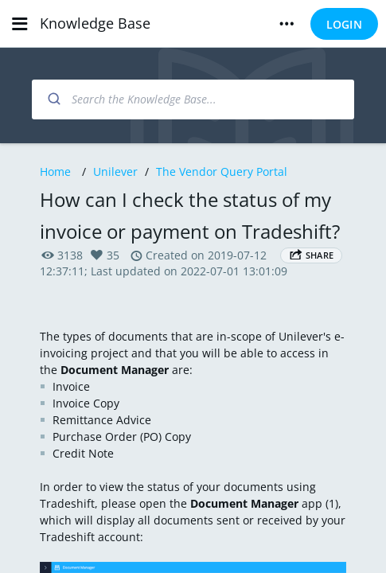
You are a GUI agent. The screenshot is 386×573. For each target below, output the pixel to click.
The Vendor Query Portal (221, 171)
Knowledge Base (95, 23)
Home (55, 171)
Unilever (115, 171)
